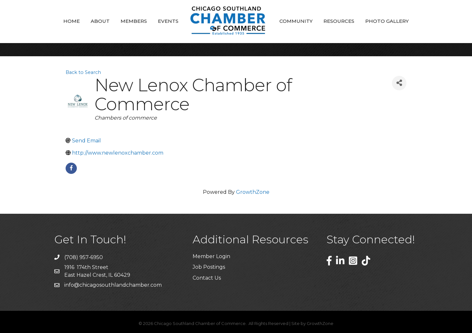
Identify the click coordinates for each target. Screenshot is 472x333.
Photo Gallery (387, 21)
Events (168, 21)
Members (134, 21)
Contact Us (207, 278)
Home (71, 21)
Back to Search (83, 72)
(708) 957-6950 (83, 257)
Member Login (211, 256)
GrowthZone (252, 192)
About (100, 21)
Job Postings (209, 267)
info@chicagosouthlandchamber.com (113, 285)
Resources (338, 21)
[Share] (399, 83)
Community (296, 21)
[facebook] (71, 168)
